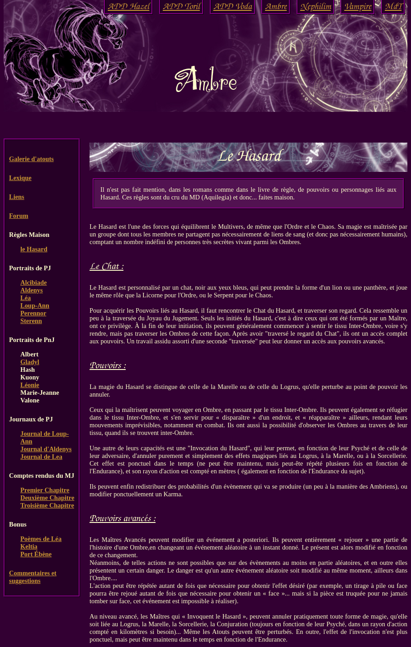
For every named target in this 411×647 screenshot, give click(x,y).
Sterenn (31, 320)
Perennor (33, 313)
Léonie (29, 384)
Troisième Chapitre (47, 505)
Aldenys (31, 290)
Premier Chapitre (44, 490)
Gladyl (29, 361)
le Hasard (33, 249)
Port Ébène (36, 554)
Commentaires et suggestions (33, 576)
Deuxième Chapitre (47, 497)
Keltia (29, 546)
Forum (18, 215)
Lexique (20, 177)
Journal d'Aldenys (45, 449)
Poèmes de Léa (40, 538)
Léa (25, 297)
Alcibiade (33, 282)
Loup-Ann (34, 305)
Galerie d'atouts (31, 158)
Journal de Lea (41, 456)
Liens (16, 196)
